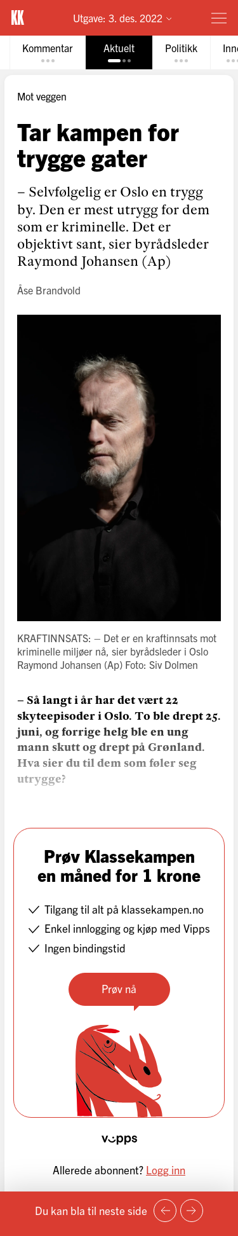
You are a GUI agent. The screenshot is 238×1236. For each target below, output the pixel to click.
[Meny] (219, 18)
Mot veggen (42, 96)
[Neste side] (191, 1210)
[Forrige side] (165, 1210)
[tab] (48, 52)
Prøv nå (119, 988)
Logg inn (165, 1169)
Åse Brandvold (49, 290)
